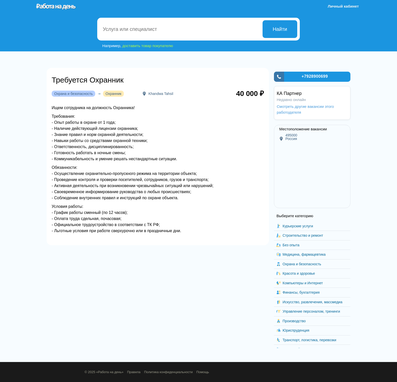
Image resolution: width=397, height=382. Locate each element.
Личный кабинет (343, 6)
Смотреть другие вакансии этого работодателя (305, 109)
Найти (280, 29)
